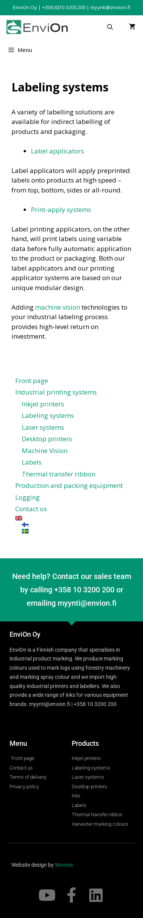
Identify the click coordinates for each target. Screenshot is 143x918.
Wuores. (64, 865)
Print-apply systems (61, 209)
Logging (27, 497)
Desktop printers (47, 438)
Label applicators (57, 151)
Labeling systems (48, 415)
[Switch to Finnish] (75, 524)
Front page (31, 380)
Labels (32, 462)
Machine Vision (44, 450)
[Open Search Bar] (110, 26)
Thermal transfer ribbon (58, 474)
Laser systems (43, 427)
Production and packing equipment (69, 485)
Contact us (31, 508)
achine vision (60, 307)
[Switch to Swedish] (75, 531)
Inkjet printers (43, 403)
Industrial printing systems (56, 392)
